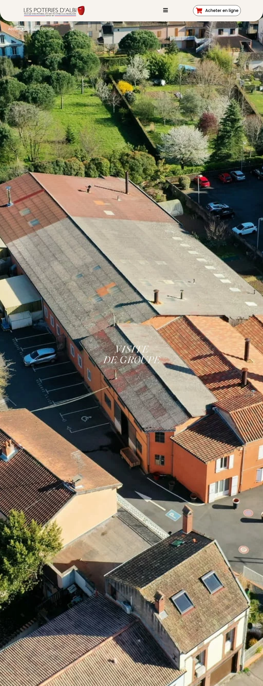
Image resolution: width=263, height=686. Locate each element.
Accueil (14, 28)
